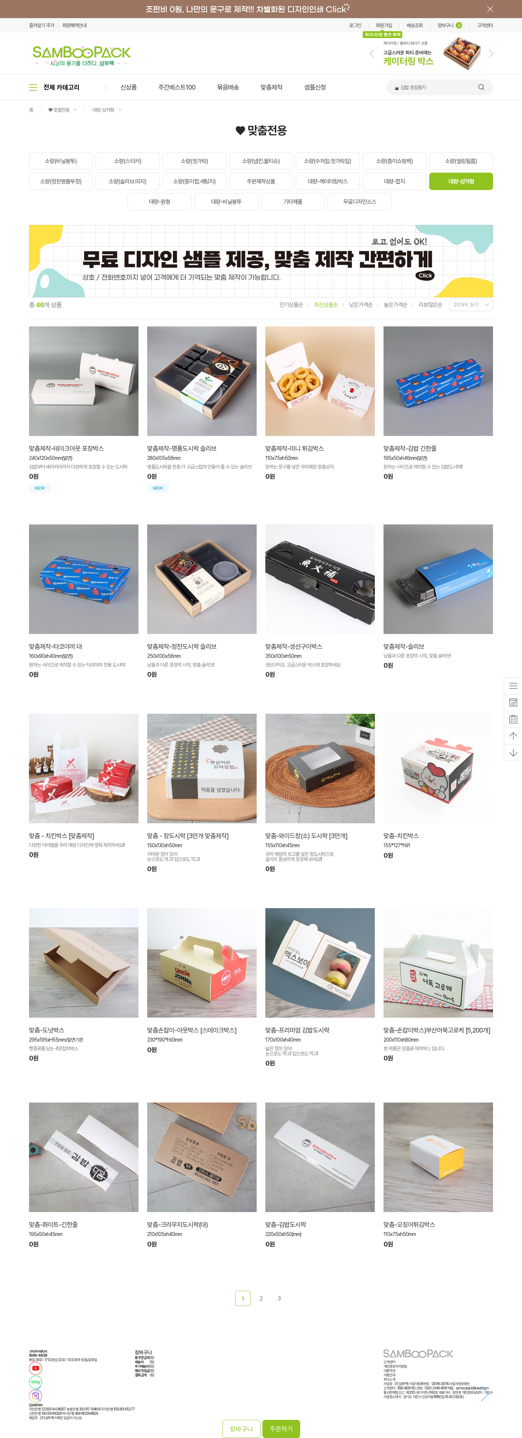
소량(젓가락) (194, 161)
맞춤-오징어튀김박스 (409, 1224)
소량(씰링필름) (461, 161)
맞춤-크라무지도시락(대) (177, 1224)
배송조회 (415, 25)
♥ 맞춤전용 (58, 109)
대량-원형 (159, 201)
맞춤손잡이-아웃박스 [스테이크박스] (191, 1030)
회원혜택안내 (74, 25)
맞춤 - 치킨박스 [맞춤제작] (61, 836)
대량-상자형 (103, 109)
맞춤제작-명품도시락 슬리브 (181, 448)
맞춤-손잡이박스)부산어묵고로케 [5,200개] (437, 1030)
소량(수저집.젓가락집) (327, 161)
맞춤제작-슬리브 (404, 646)
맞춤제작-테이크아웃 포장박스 (66, 448)
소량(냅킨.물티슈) (261, 161)
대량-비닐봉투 (226, 201)
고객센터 (485, 25)
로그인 (355, 25)
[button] (372, 54)
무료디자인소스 (359, 201)
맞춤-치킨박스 (401, 836)
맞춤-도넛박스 (46, 1030)
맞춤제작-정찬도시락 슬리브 (181, 646)
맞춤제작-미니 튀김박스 (294, 448)
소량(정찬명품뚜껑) (61, 181)
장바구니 (450, 25)
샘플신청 (315, 87)
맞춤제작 (271, 87)
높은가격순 (395, 304)
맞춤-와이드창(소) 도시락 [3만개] (306, 836)
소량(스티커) (127, 161)
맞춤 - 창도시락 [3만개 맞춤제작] (187, 836)
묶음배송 (228, 87)
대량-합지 (394, 181)
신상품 (128, 87)
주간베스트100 (176, 87)
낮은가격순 (361, 304)
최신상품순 (326, 304)
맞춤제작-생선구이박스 (293, 646)
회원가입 (384, 25)
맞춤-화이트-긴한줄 (53, 1224)
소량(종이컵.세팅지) (194, 181)
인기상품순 (291, 304)
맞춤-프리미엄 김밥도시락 (297, 1030)
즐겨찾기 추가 (41, 25)
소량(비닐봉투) (61, 161)
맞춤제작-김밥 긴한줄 (410, 448)
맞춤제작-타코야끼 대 (55, 646)
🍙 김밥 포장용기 (410, 87)
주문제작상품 (261, 181)
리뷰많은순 (430, 304)
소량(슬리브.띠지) (127, 181)
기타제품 (292, 201)
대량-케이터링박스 (328, 181)
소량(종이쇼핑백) (394, 161)
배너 (261, 9)
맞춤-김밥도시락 (285, 1224)
